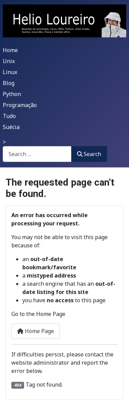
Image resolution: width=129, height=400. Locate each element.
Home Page (35, 331)
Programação (20, 105)
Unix (9, 61)
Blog (8, 83)
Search (89, 154)
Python (12, 94)
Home (10, 50)
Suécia (11, 127)
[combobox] (37, 154)
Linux (10, 72)
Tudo (9, 116)
